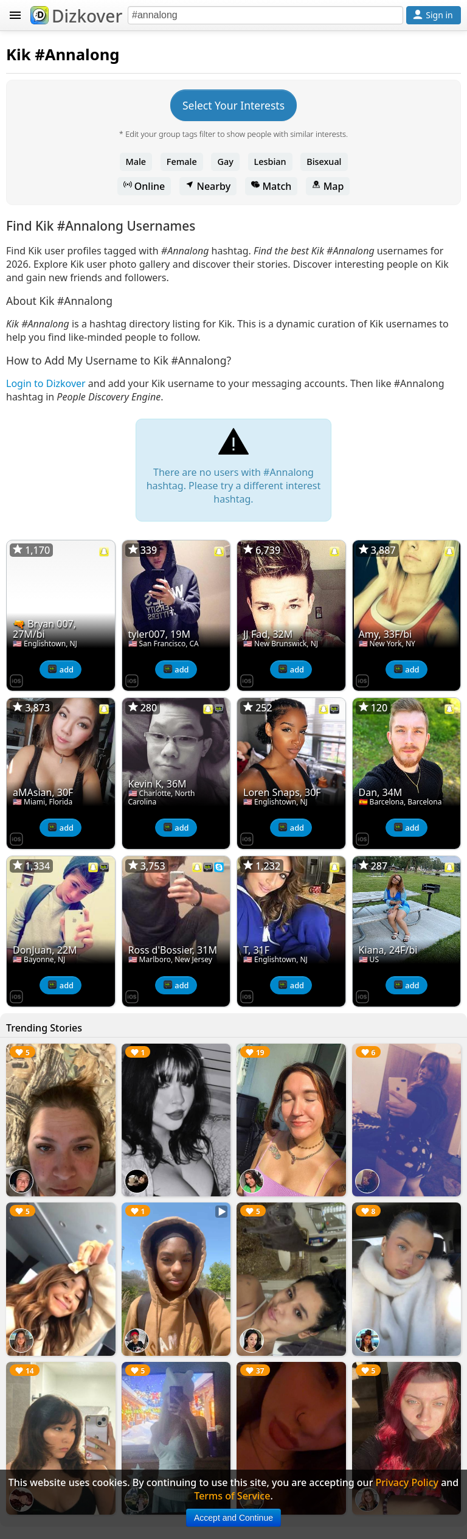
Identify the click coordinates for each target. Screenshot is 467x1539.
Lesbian (270, 161)
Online (144, 186)
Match (271, 186)
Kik (18, 54)
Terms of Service (232, 1495)
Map (328, 186)
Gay (225, 161)
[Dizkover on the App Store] (16, 679)
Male (136, 161)
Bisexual (323, 161)
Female (182, 161)
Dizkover (76, 15)
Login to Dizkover (46, 383)
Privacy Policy (407, 1482)
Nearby (207, 186)
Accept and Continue (233, 1518)
